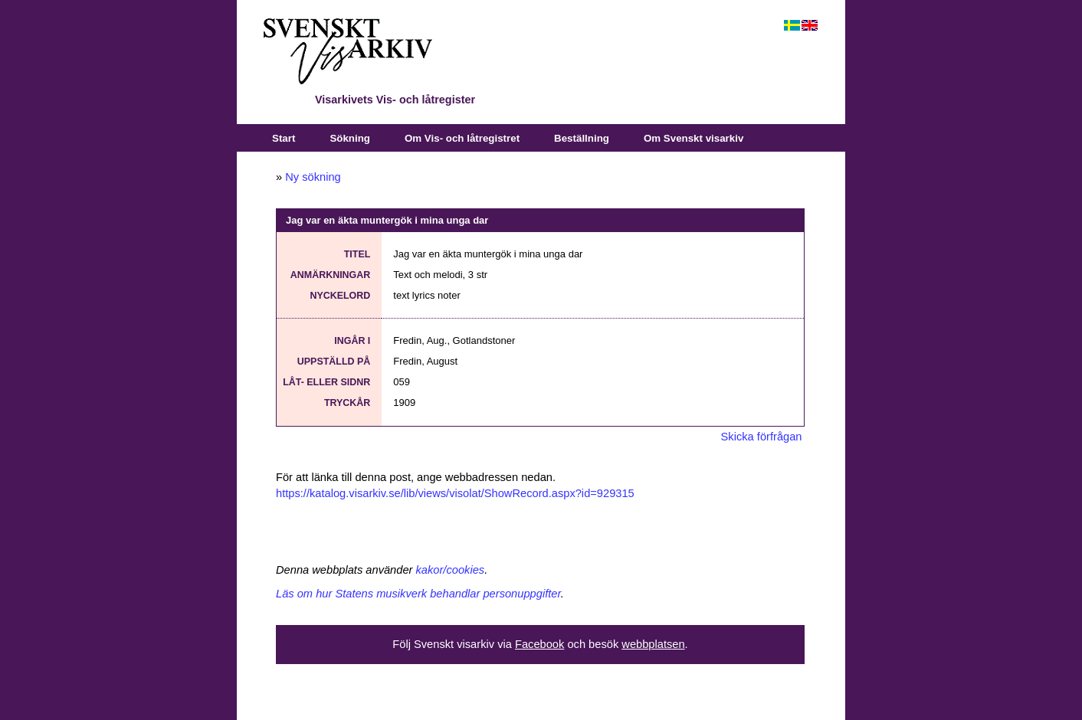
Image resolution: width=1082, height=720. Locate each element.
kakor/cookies (450, 570)
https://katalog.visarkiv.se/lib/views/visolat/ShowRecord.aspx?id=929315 (455, 493)
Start (283, 138)
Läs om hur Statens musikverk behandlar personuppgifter (418, 593)
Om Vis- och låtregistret (462, 138)
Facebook (539, 644)
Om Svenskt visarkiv (693, 138)
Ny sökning (313, 177)
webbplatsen (652, 644)
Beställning (581, 138)
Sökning (350, 138)
